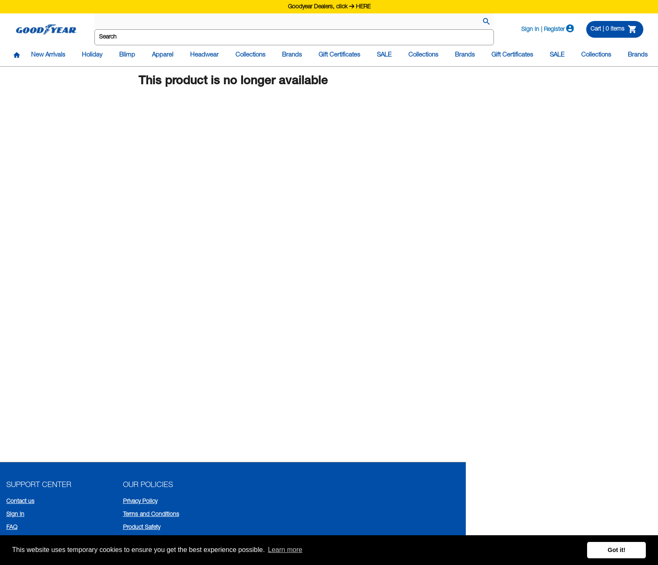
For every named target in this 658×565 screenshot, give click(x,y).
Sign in (15, 515)
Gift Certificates (339, 55)
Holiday (92, 55)
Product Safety (141, 528)
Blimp (127, 55)
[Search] (486, 22)
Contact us (20, 502)
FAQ (11, 528)
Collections (250, 55)
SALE (384, 55)
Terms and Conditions (151, 515)
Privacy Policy (140, 502)
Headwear (204, 55)
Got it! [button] (616, 550)
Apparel (162, 55)
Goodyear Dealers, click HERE (329, 6)
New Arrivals (48, 55)
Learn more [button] (285, 549)
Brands (292, 55)
